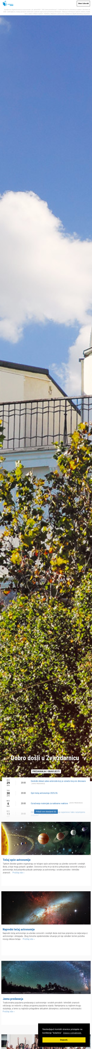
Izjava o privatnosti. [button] (72, 1033)
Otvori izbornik (83, 3)
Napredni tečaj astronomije (19, 929)
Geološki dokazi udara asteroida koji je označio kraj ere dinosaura (58, 782)
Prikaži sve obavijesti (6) (46, 812)
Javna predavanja (13, 999)
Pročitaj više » (18, 872)
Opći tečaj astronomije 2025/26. (44, 793)
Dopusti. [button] (64, 1040)
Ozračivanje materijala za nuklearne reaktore (57, 803)
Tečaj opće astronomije (17, 860)
